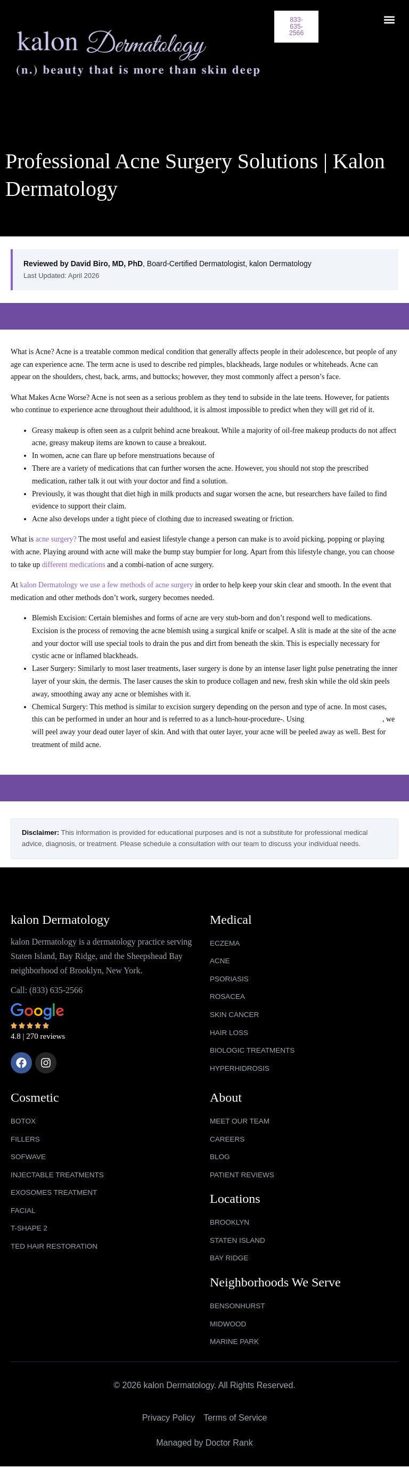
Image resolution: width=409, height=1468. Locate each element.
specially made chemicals (344, 715)
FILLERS (26, 1138)
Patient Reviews (243, 1174)
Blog (220, 1156)
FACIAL (23, 1211)
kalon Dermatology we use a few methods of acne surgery (106, 581)
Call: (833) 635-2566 (47, 985)
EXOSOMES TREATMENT (55, 1192)
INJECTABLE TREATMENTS (59, 1174)
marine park (235, 1343)
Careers (228, 1138)
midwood (229, 1325)
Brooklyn (230, 1222)
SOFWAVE (29, 1156)
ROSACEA (228, 993)
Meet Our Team (241, 1120)
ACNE (220, 957)
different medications (73, 560)
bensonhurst (238, 1307)
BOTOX (24, 1120)
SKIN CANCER (235, 1012)
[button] (389, 19)
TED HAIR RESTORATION (56, 1247)
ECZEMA (225, 939)
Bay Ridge (230, 1258)
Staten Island (238, 1240)
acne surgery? (56, 535)
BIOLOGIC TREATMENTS (254, 1048)
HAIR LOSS (230, 1030)
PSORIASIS (230, 975)
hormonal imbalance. (247, 451)
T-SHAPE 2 (30, 1229)
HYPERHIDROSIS (241, 1066)
